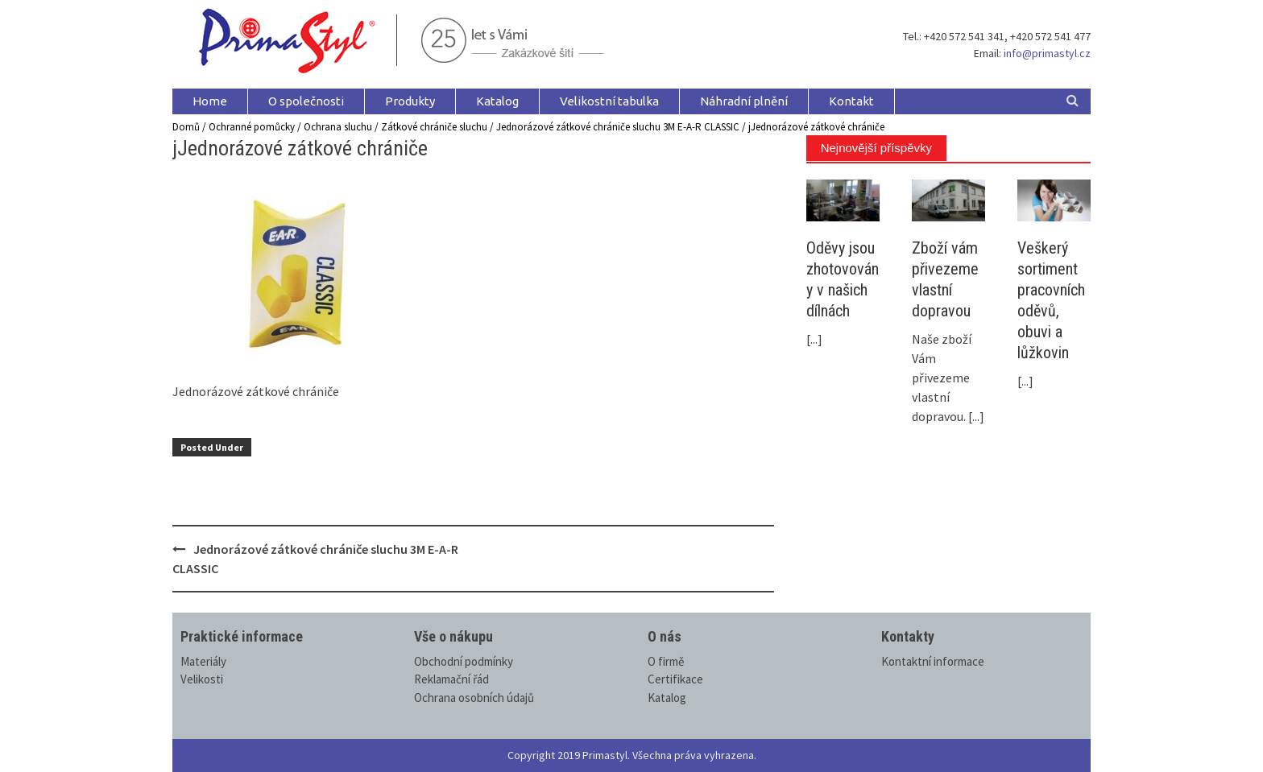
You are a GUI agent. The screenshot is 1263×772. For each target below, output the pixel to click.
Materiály (203, 661)
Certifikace (675, 679)
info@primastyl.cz (1047, 53)
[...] (814, 339)
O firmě (666, 661)
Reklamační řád (451, 679)
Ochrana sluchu (338, 127)
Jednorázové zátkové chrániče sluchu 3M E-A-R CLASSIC (617, 127)
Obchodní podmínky (463, 661)
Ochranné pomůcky (252, 127)
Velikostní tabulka (609, 101)
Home (210, 101)
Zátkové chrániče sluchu (434, 127)
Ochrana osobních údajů (474, 697)
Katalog (497, 101)
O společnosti (306, 101)
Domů (186, 127)
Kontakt (851, 101)
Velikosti (201, 679)
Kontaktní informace (932, 661)
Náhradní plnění (744, 101)
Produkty (410, 101)
